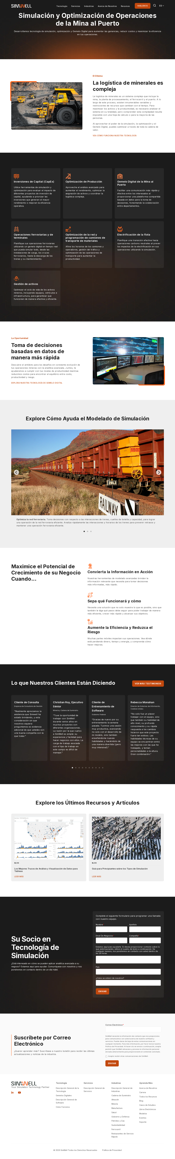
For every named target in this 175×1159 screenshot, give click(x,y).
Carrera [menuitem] (142, 1092)
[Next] (158, 472)
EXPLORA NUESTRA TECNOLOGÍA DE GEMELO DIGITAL (36, 383)
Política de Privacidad (112, 1150)
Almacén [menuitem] (115, 1100)
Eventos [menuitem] (142, 1118)
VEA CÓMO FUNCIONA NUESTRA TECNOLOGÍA (115, 135)
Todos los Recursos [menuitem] (148, 1097)
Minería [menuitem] (114, 1104)
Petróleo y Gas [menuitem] (118, 1121)
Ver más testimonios (148, 683)
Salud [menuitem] (113, 1112)
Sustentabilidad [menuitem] (118, 1125)
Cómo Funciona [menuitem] (63, 1107)
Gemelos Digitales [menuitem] (64, 1095)
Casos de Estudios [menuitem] (147, 1105)
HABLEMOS (142, 6)
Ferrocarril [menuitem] (116, 1129)
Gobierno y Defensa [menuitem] (120, 1117)
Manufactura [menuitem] (116, 1108)
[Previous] (16, 472)
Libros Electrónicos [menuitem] (147, 1109)
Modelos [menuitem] (143, 1113)
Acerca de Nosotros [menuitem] (148, 1088)
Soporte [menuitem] (143, 1122)
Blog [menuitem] (141, 1101)
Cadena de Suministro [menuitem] (121, 1095)
